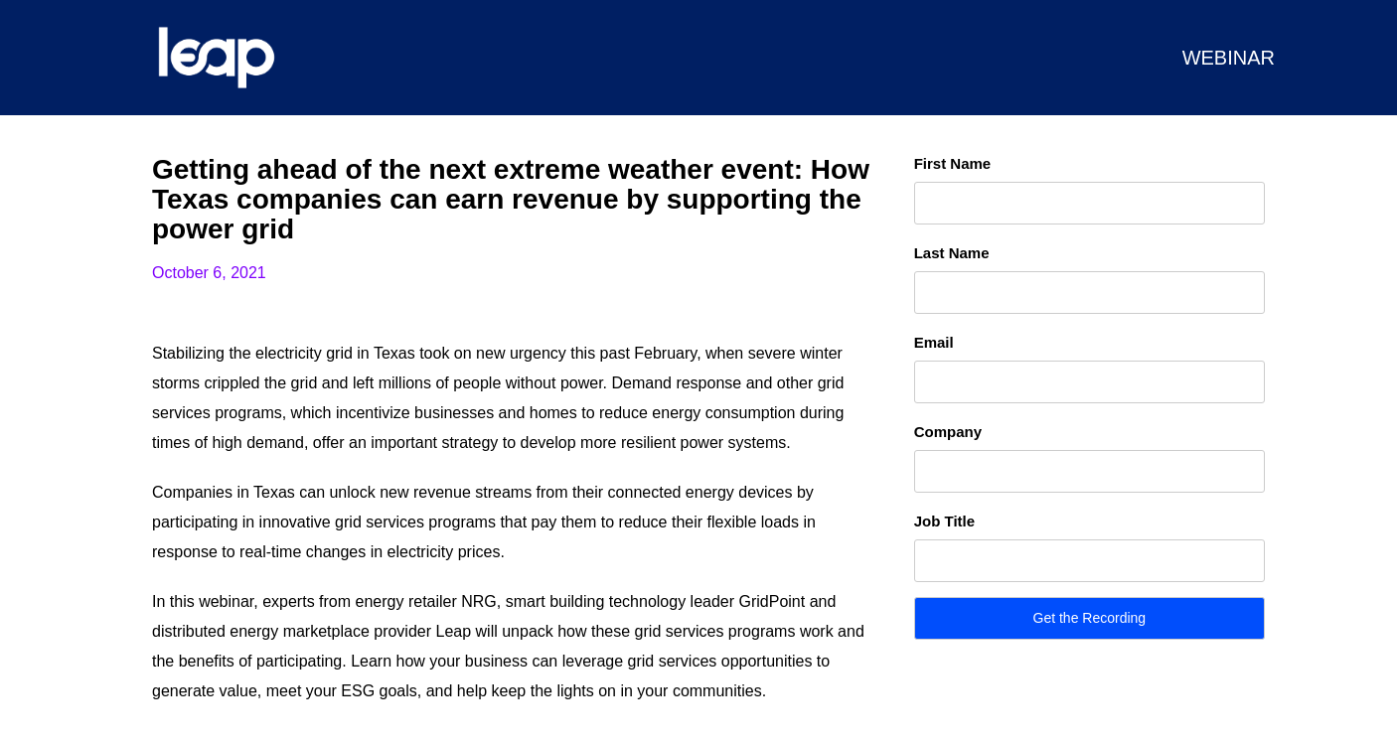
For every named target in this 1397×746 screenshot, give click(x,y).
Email (934, 342)
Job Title (944, 521)
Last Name (952, 252)
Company (948, 431)
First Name (953, 163)
